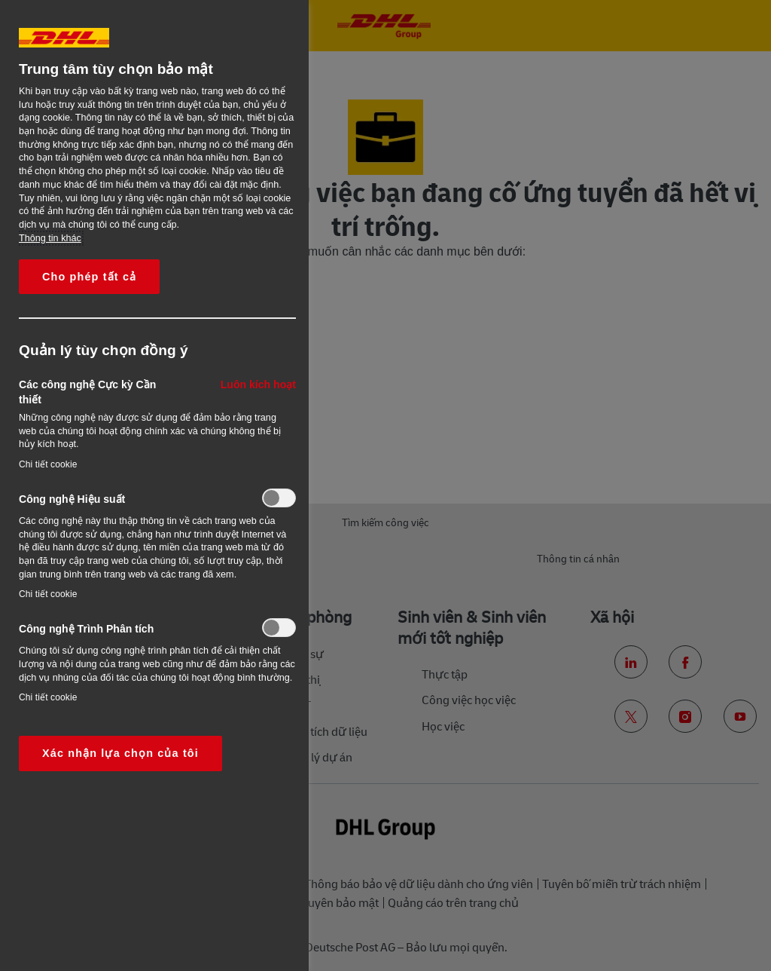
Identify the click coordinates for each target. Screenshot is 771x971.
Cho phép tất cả (89, 277)
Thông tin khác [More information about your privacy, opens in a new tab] (50, 238)
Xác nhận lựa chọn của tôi (120, 753)
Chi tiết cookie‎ (48, 464)
